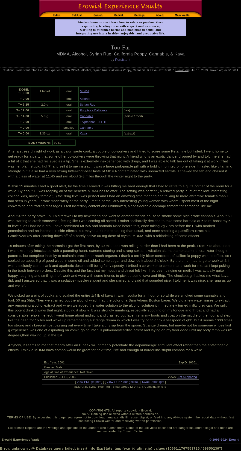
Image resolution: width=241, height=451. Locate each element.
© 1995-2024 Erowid (224, 439)
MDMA (84, 91)
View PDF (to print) (89, 382)
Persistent (122, 59)
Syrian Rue (87, 104)
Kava (83, 133)
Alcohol (85, 99)
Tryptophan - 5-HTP (93, 122)
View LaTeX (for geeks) (122, 382)
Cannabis (86, 116)
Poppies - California (93, 110)
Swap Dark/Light (153, 382)
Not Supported (187, 377)
